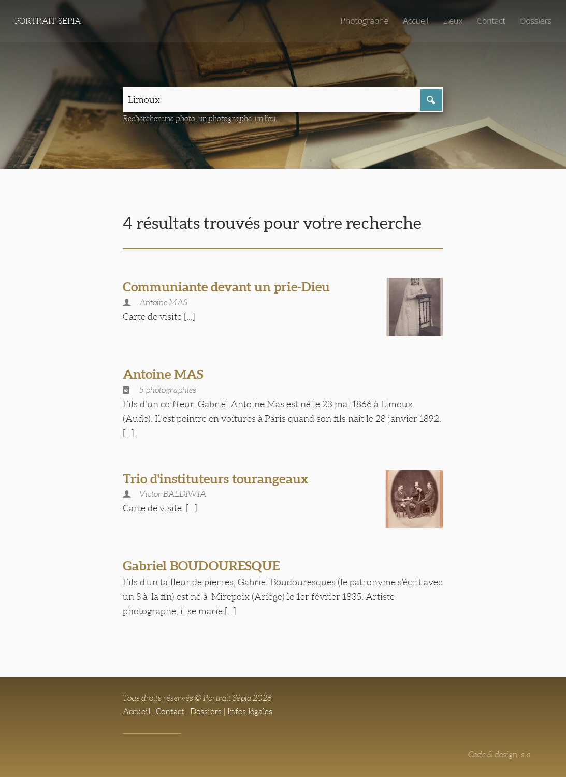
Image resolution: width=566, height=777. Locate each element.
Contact (491, 20)
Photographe (364, 20)
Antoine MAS (163, 374)
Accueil (416, 20)
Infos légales (249, 711)
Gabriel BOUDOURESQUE (201, 566)
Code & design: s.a (499, 754)
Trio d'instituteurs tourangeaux (215, 479)
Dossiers (536, 20)
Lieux (452, 20)
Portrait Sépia (47, 21)
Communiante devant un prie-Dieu (226, 287)
